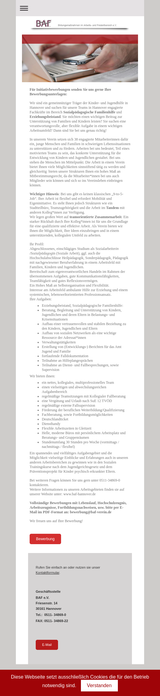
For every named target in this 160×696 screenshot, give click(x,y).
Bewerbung (45, 539)
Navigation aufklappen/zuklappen (80, 8)
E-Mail (47, 645)
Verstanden (99, 685)
